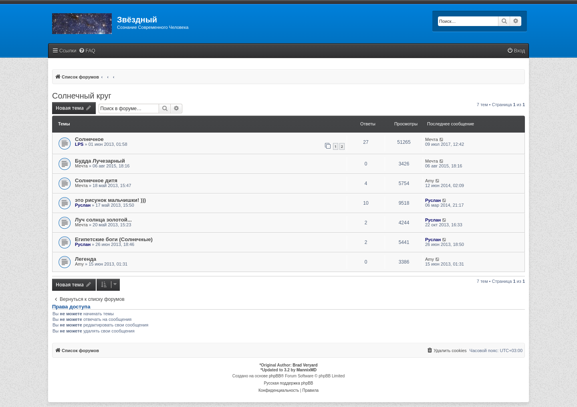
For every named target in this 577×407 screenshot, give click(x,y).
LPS (79, 144)
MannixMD (307, 370)
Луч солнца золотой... (103, 220)
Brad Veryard (305, 365)
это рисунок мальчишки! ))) (110, 200)
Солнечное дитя (96, 180)
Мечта (431, 139)
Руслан (83, 205)
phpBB (275, 376)
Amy (429, 180)
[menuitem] (87, 51)
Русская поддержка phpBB (288, 383)
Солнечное (89, 139)
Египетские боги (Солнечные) (114, 239)
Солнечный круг (81, 95)
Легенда (85, 259)
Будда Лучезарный (100, 161)
